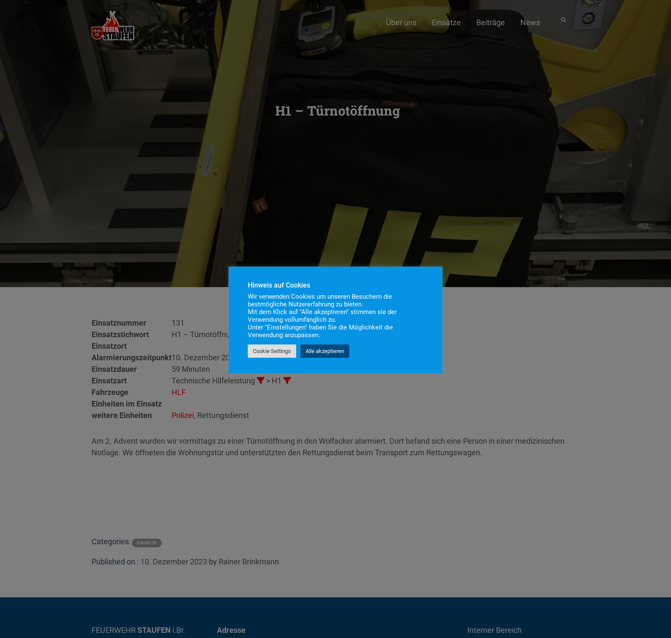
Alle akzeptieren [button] (325, 351)
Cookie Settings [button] (272, 351)
